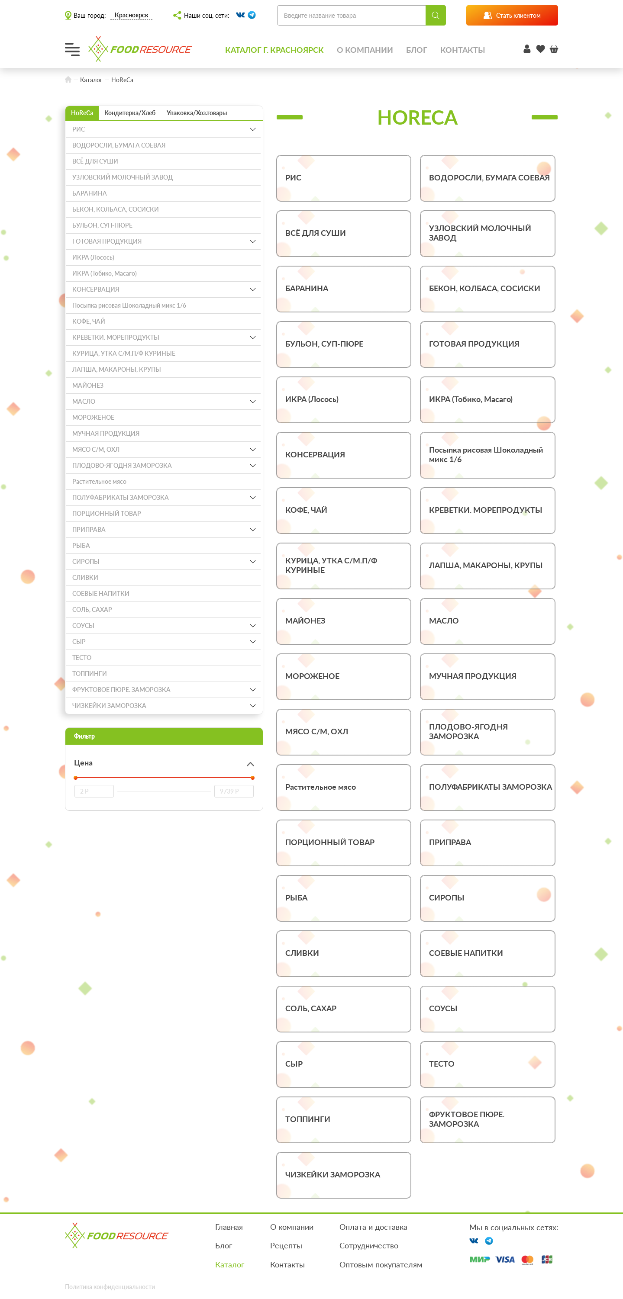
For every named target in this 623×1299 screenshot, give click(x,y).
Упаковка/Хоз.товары (197, 113)
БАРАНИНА (89, 194)
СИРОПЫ (86, 562)
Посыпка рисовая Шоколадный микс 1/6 (129, 306)
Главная (228, 1227)
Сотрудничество (368, 1246)
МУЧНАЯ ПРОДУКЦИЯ (105, 434)
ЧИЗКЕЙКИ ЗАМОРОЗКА (109, 706)
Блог (416, 50)
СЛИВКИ (85, 578)
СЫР (79, 642)
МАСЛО (83, 402)
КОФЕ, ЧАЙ (88, 322)
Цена (83, 763)
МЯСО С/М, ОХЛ (95, 450)
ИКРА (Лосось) (93, 258)
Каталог (229, 1265)
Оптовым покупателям (381, 1265)
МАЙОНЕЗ (87, 386)
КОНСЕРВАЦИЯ (95, 290)
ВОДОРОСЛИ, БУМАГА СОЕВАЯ (118, 146)
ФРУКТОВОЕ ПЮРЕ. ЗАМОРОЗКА (121, 690)
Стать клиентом (512, 15)
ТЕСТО (81, 658)
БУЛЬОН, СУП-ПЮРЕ (102, 226)
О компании (365, 50)
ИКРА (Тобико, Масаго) (104, 274)
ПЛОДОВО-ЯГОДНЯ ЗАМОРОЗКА (122, 466)
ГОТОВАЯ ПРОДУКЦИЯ (107, 242)
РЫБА (81, 546)
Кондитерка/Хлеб (129, 113)
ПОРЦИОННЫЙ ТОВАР (106, 514)
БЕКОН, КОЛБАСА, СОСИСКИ (115, 210)
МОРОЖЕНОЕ (93, 418)
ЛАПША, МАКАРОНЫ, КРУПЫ (116, 370)
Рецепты (286, 1246)
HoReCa (82, 113)
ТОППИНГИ (89, 674)
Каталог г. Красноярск (274, 50)
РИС (78, 130)
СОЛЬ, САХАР (92, 610)
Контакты (462, 50)
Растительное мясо (99, 482)
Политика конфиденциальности (110, 1286)
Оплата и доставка (373, 1227)
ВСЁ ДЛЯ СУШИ (95, 162)
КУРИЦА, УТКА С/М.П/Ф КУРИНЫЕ (123, 354)
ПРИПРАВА (89, 530)
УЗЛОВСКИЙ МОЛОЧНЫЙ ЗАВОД (122, 178)
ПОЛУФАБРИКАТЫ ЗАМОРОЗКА (120, 498)
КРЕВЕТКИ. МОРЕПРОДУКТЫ (115, 338)
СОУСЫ (83, 626)
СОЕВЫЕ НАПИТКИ (100, 594)
